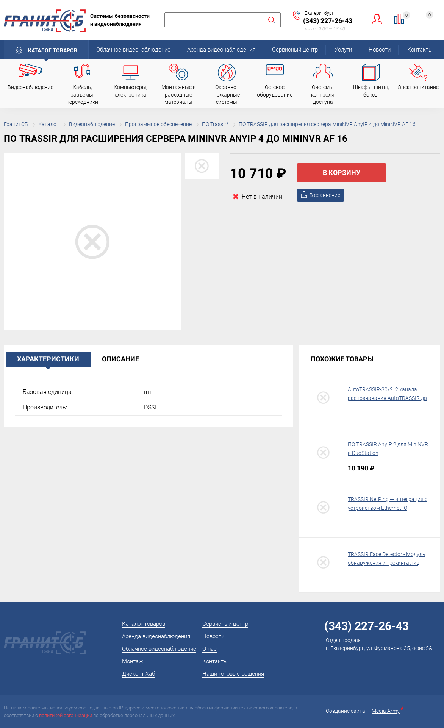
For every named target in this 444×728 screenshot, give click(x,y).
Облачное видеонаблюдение (133, 49)
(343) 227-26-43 (327, 21)
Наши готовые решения (233, 673)
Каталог (48, 124)
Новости (380, 49)
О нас (209, 648)
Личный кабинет (377, 19)
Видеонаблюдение (92, 124)
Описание (120, 359)
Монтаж (132, 661)
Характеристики (48, 359)
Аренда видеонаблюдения (221, 49)
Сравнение (404, 16)
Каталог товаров (52, 50)
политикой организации (65, 715)
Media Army (387, 711)
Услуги (343, 49)
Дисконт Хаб (138, 673)
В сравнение (325, 195)
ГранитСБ (16, 124)
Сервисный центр (295, 49)
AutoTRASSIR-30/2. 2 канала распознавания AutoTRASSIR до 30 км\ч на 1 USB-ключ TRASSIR (387, 398)
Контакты (420, 49)
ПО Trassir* (215, 124)
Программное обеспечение (158, 124)
